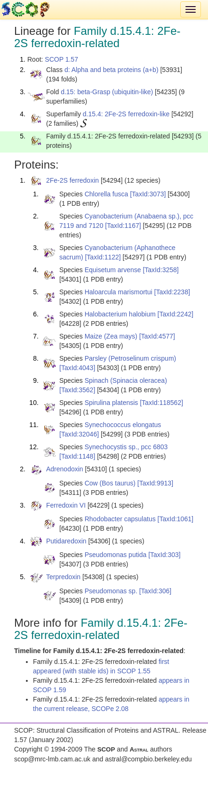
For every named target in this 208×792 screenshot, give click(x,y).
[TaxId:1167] (123, 225)
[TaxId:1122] (102, 257)
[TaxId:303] (164, 554)
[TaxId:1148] (77, 456)
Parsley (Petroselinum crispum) (130, 358)
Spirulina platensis (111, 402)
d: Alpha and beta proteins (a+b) (111, 69)
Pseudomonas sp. (111, 591)
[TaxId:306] (155, 591)
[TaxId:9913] (155, 483)
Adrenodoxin (64, 469)
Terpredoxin (63, 577)
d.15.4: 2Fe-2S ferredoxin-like (126, 114)
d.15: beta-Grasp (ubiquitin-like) (107, 92)
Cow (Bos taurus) (110, 483)
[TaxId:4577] (157, 336)
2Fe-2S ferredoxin (72, 180)
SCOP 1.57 (61, 59)
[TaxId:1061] (175, 519)
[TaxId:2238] (172, 292)
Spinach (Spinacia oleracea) (126, 380)
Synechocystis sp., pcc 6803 (126, 447)
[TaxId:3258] (160, 270)
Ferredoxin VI (66, 505)
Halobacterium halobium (120, 314)
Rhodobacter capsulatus (120, 519)
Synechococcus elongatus (123, 424)
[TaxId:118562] (161, 402)
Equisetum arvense (113, 270)
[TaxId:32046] (79, 434)
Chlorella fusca (106, 194)
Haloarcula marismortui (118, 292)
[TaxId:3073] (148, 194)
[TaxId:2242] (175, 314)
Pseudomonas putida (116, 554)
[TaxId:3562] (77, 390)
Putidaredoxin (66, 541)
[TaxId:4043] (77, 368)
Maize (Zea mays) (111, 336)
